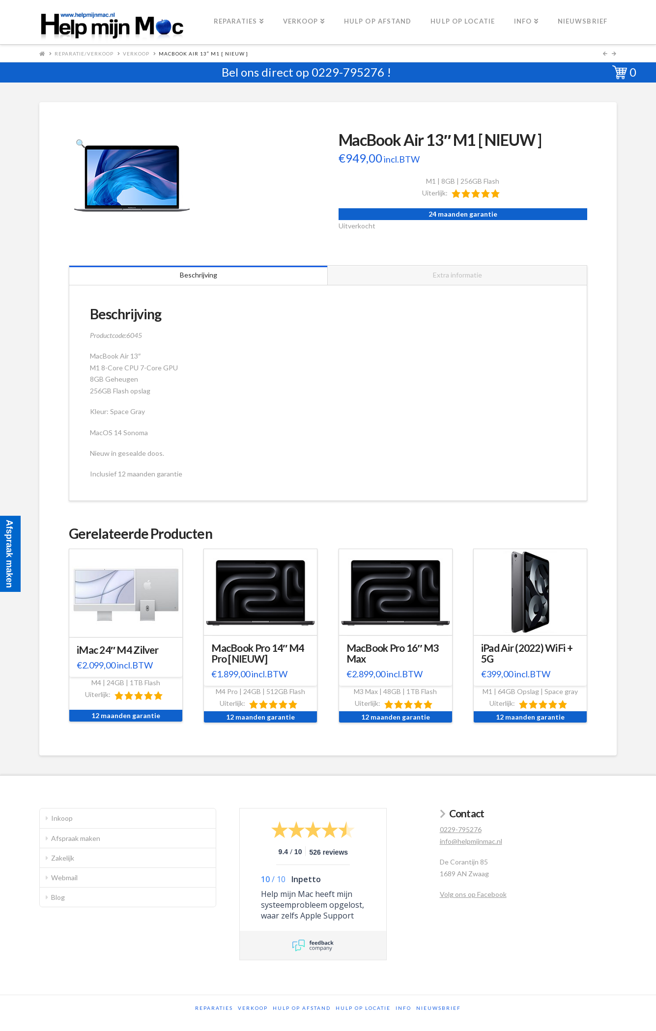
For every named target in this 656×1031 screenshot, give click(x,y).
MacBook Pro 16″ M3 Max (392, 653)
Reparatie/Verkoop (84, 53)
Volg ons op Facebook (473, 894)
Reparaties (214, 1008)
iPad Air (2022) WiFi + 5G (526, 653)
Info (403, 1008)
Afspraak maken (75, 838)
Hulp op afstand (302, 1008)
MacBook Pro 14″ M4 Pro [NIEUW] (257, 653)
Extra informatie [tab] (457, 275)
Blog (58, 897)
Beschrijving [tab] (198, 275)
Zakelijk (62, 858)
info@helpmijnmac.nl (471, 841)
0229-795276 (348, 72)
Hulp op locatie (363, 1008)
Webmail (64, 877)
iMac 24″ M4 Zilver (117, 650)
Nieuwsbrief (438, 1008)
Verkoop (136, 53)
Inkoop (62, 818)
